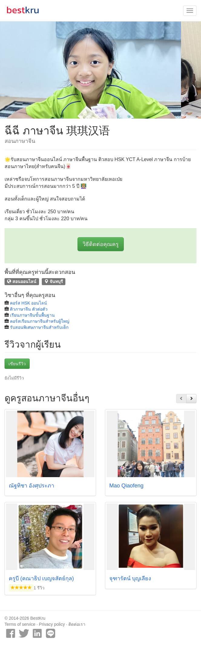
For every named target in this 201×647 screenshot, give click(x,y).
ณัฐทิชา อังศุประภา (31, 486)
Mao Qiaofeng (126, 486)
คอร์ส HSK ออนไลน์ (28, 303)
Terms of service (20, 624)
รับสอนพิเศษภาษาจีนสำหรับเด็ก (39, 327)
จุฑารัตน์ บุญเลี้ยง (130, 578)
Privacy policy (52, 624)
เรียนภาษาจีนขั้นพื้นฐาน (32, 315)
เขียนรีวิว (17, 363)
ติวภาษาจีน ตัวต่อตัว (29, 309)
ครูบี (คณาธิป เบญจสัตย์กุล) (41, 578)
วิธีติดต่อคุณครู (101, 244)
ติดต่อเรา (76, 624)
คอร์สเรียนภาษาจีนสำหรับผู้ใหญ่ (39, 321)
